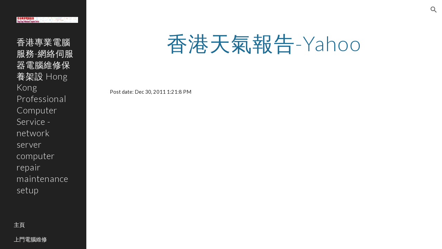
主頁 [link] (19, 224)
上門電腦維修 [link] (30, 239)
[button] (433, 9)
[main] (264, 43)
